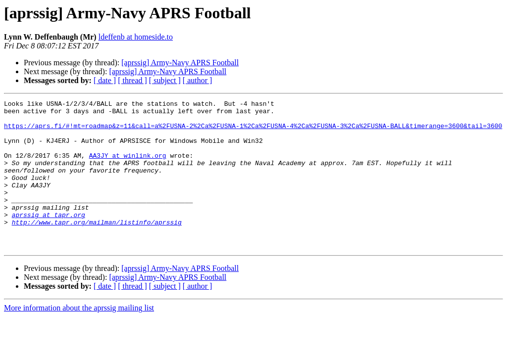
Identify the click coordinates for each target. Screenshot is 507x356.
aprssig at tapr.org (48, 238)
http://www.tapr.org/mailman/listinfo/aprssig (97, 247)
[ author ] (197, 80)
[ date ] (105, 80)
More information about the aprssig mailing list (79, 337)
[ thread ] (132, 80)
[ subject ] (165, 80)
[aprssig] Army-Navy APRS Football (180, 62)
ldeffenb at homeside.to (136, 37)
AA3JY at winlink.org (127, 167)
